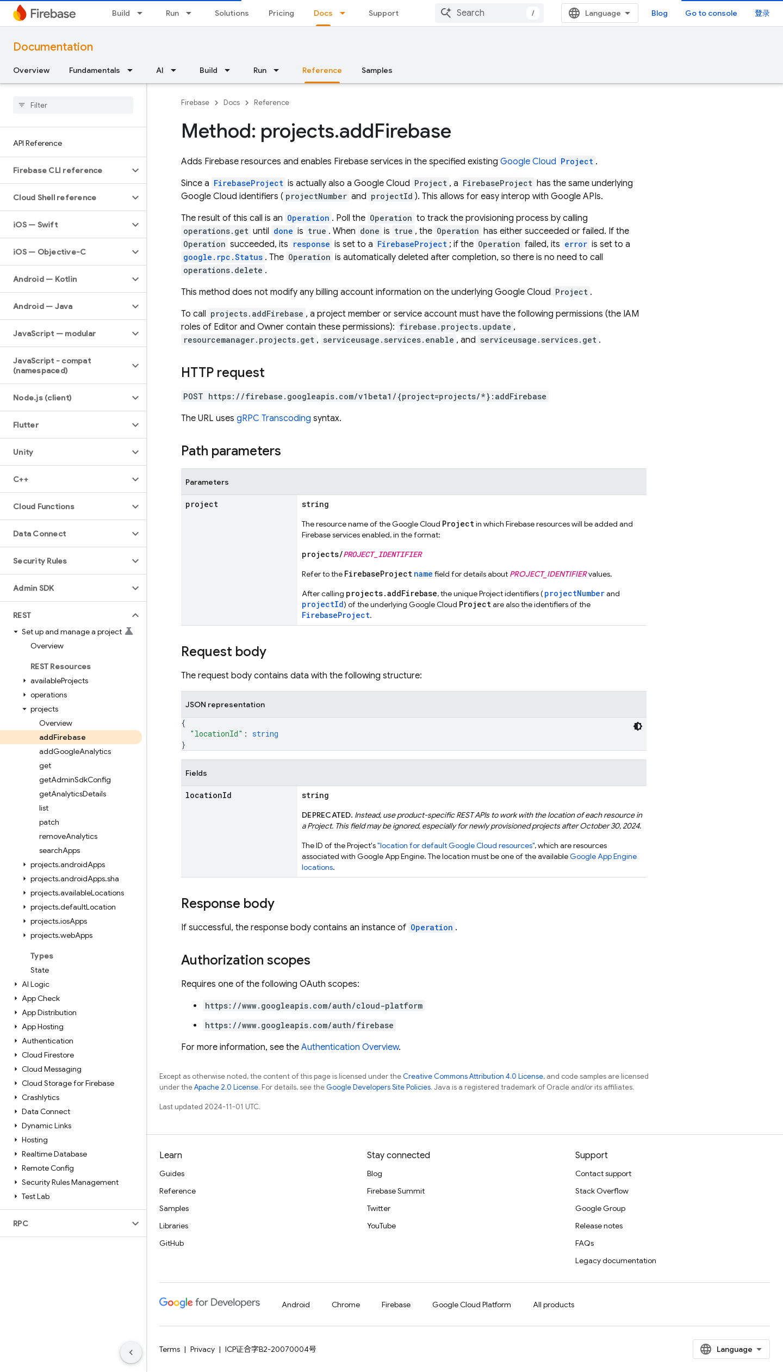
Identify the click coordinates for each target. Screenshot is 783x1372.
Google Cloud (547, 161)
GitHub (171, 1243)
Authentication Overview (350, 1047)
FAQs (584, 1243)
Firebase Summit (396, 1191)
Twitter (378, 1208)
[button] (64, 170)
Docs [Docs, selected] (323, 13)
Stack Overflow (602, 1191)
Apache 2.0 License (226, 1087)
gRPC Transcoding (274, 418)
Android (296, 1304)
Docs (231, 102)
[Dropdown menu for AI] (177, 70)
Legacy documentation (615, 1260)
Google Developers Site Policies (378, 1087)
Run (172, 13)
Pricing (281, 13)
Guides (171, 1173)
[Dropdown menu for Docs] (346, 13)
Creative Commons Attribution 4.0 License (473, 1076)
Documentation (53, 47)
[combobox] (489, 13)
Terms (169, 1349)
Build (121, 13)
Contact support (603, 1173)
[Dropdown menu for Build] (143, 13)
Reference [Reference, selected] (322, 70)
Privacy (202, 1349)
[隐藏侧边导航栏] (131, 1352)
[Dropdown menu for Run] (192, 13)
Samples (377, 70)
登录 (762, 13)
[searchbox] (73, 105)
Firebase (195, 102)
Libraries (173, 1226)
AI (160, 70)
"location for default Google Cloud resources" (456, 845)
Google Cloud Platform (471, 1304)
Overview (31, 70)
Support (384, 13)
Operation (432, 927)
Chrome (346, 1304)
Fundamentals (94, 70)
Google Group (600, 1208)
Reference (271, 102)
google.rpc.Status (223, 257)
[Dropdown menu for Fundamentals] (133, 70)
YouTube (381, 1226)
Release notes (599, 1226)
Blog (659, 13)
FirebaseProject (248, 183)
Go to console (711, 13)
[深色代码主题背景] (638, 726)
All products (553, 1304)
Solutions (232, 13)
